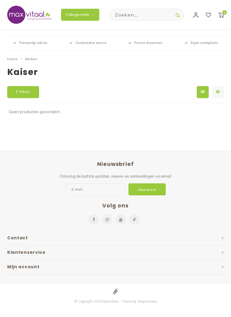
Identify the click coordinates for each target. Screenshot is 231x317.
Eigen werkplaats (201, 43)
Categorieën (80, 15)
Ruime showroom (145, 43)
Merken (31, 59)
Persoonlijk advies (30, 43)
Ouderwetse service (87, 43)
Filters (23, 92)
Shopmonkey (147, 302)
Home (12, 59)
